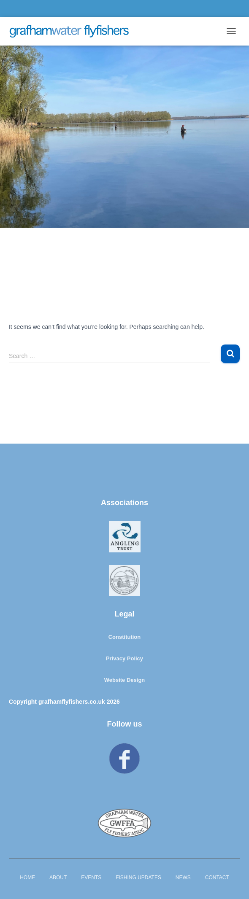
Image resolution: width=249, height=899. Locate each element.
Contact (217, 877)
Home (27, 877)
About (58, 877)
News (183, 877)
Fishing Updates (138, 877)
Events (91, 877)
